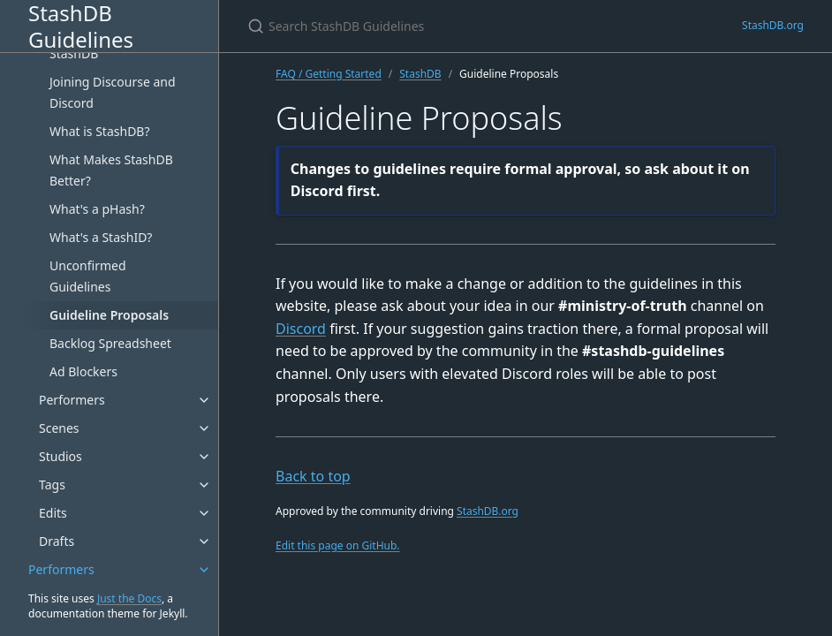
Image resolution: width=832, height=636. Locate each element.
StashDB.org (773, 25)
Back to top (313, 476)
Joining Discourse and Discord (112, 92)
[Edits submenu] (204, 513)
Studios (60, 456)
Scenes (59, 428)
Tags (52, 484)
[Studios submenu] (204, 457)
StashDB (420, 73)
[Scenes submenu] (204, 428)
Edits (53, 512)
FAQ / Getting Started (329, 73)
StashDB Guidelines (80, 26)
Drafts (56, 541)
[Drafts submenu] (204, 541)
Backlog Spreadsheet (110, 343)
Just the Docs (129, 598)
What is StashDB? (99, 131)
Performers (72, 399)
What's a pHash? (97, 209)
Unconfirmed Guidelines (87, 276)
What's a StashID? (100, 237)
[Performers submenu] (204, 400)
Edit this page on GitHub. (338, 545)
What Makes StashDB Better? (111, 170)
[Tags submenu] (204, 485)
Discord (301, 328)
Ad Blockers (83, 371)
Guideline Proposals (109, 315)
